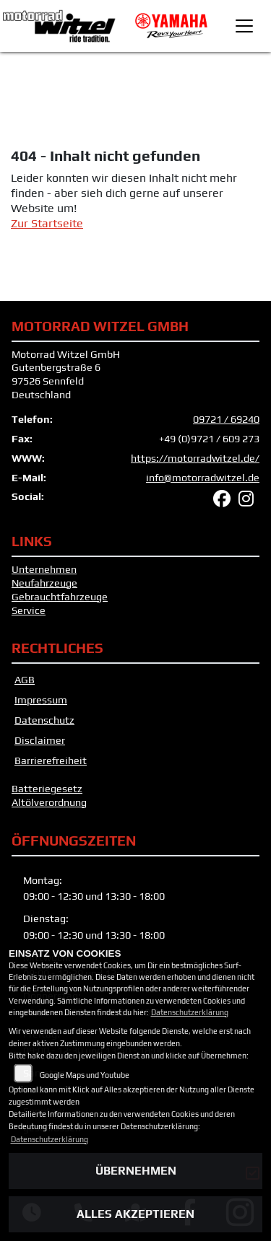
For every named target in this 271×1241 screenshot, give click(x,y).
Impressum (40, 700)
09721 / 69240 (226, 419)
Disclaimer (39, 740)
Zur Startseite (47, 223)
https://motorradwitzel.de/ (195, 458)
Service (29, 610)
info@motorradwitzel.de (202, 477)
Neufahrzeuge (44, 583)
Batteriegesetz (47, 788)
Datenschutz (44, 720)
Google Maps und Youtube (84, 1075)
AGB (24, 679)
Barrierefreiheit (50, 760)
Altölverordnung (49, 802)
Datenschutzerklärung (189, 1012)
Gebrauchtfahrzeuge (60, 596)
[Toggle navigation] (244, 26)
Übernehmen (135, 1171)
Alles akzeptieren (135, 1214)
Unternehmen (44, 569)
